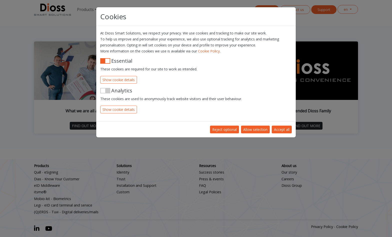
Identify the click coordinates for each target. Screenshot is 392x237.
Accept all (282, 129)
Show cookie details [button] (118, 79)
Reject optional (224, 129)
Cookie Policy (209, 51)
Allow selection (255, 129)
